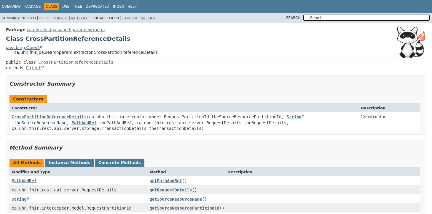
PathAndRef (83, 122)
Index (118, 6)
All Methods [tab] (27, 162)
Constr (60, 18)
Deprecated (97, 6)
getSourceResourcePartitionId (184, 208)
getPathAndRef (165, 180)
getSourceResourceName (175, 199)
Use (65, 6)
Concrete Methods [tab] (119, 162)
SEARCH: (294, 18)
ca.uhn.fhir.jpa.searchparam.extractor (66, 29)
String (294, 116)
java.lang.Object (23, 47)
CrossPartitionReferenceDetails (76, 62)
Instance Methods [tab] (69, 162)
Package (32, 6)
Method (79, 18)
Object (33, 67)
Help (132, 6)
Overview (11, 6)
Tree (77, 6)
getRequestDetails (170, 190)
